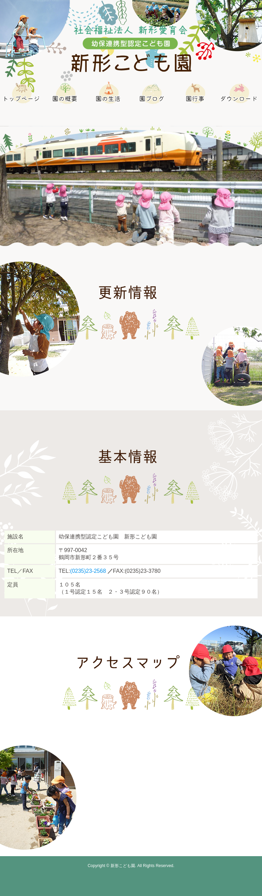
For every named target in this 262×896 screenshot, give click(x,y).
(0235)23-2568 (88, 571)
